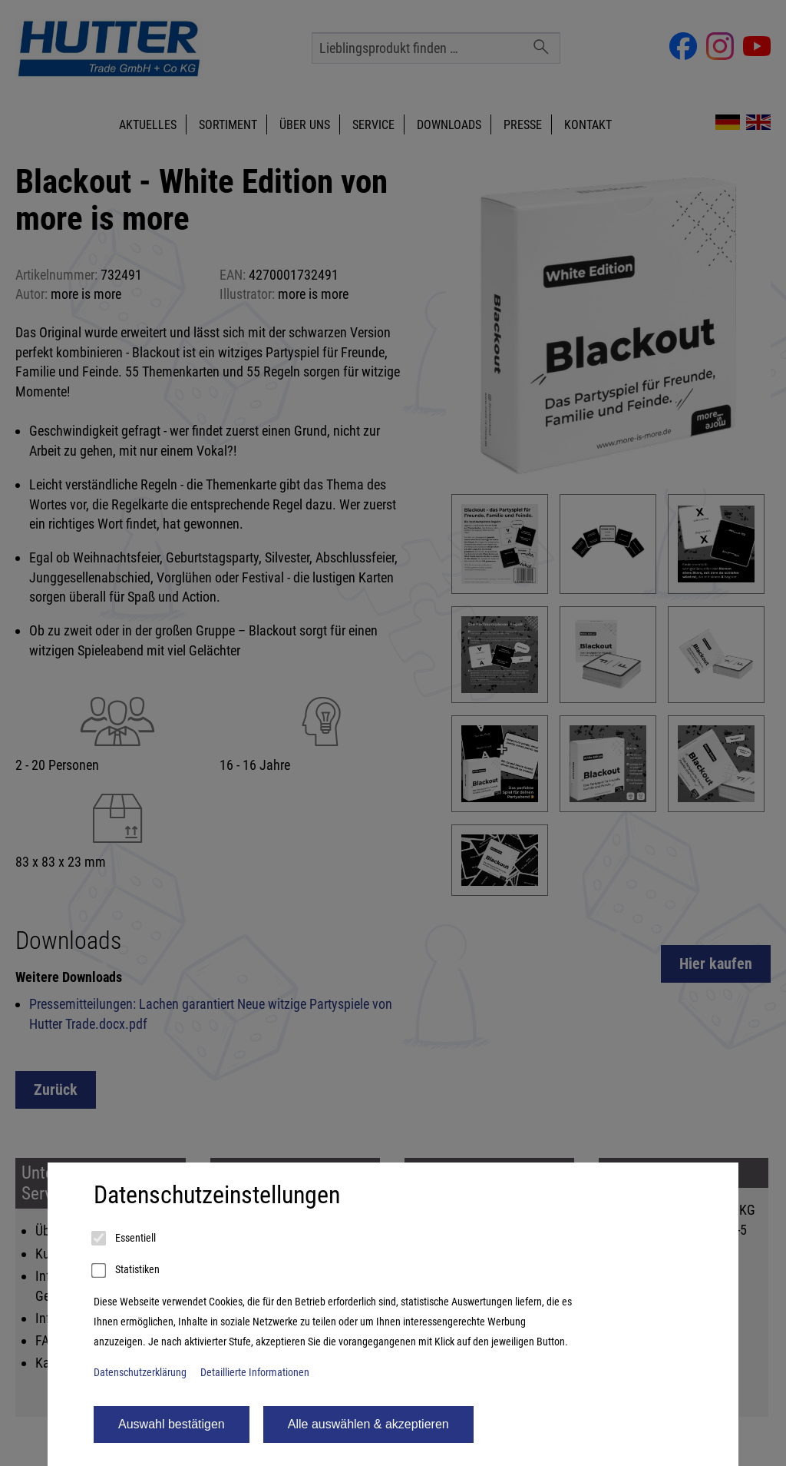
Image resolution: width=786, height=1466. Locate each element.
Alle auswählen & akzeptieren (368, 1424)
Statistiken (127, 1271)
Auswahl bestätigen (171, 1424)
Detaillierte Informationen (254, 1372)
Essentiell (125, 1238)
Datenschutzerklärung (140, 1372)
